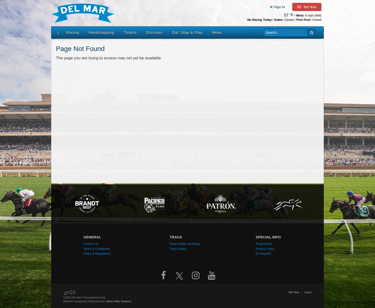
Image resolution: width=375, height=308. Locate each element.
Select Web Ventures (118, 301)
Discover (154, 32)
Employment (264, 244)
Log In (308, 292)
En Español (263, 253)
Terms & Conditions (96, 249)
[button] (311, 32)
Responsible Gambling (185, 244)
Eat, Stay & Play (187, 32)
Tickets (130, 32)
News (217, 32)
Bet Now (294, 292)
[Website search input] (285, 32)
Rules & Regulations (97, 253)
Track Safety (178, 249)
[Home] (57, 33)
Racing (72, 32)
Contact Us (90, 244)
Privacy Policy (265, 249)
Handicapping (101, 32)
